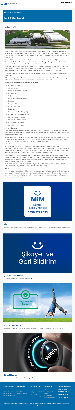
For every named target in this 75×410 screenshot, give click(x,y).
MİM (5, 224)
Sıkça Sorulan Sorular (13, 325)
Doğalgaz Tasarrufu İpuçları (9, 395)
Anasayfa (7, 12)
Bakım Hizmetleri (34, 394)
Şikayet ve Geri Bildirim (13, 276)
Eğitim (46, 389)
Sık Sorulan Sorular (7, 393)
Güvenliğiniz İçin (10, 375)
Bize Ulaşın (19, 391)
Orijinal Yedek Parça (49, 391)
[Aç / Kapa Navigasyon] (2, 4)
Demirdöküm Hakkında (16, 12)
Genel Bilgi (32, 389)
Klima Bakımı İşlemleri (35, 399)
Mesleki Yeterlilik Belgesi (50, 397)
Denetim (46, 393)
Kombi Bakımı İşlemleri (35, 396)
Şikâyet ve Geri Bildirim (8, 391)
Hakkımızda (19, 389)
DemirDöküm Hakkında (22, 393)
